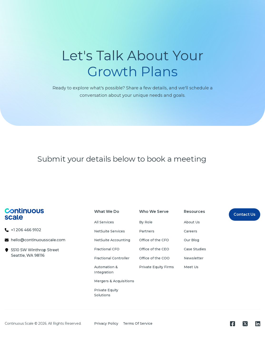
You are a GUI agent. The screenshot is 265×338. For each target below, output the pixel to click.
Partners (146, 231)
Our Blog (191, 240)
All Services (104, 222)
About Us (192, 222)
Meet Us (191, 267)
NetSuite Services (109, 231)
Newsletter (193, 258)
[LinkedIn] (257, 324)
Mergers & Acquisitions (114, 281)
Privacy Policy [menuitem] (106, 323)
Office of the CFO (154, 240)
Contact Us (244, 214)
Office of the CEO (154, 249)
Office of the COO (154, 258)
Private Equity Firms (156, 267)
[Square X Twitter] (245, 324)
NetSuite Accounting (112, 240)
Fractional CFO (106, 249)
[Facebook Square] (232, 324)
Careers (190, 231)
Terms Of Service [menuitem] (137, 323)
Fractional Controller (111, 258)
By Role (145, 222)
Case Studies (195, 249)
